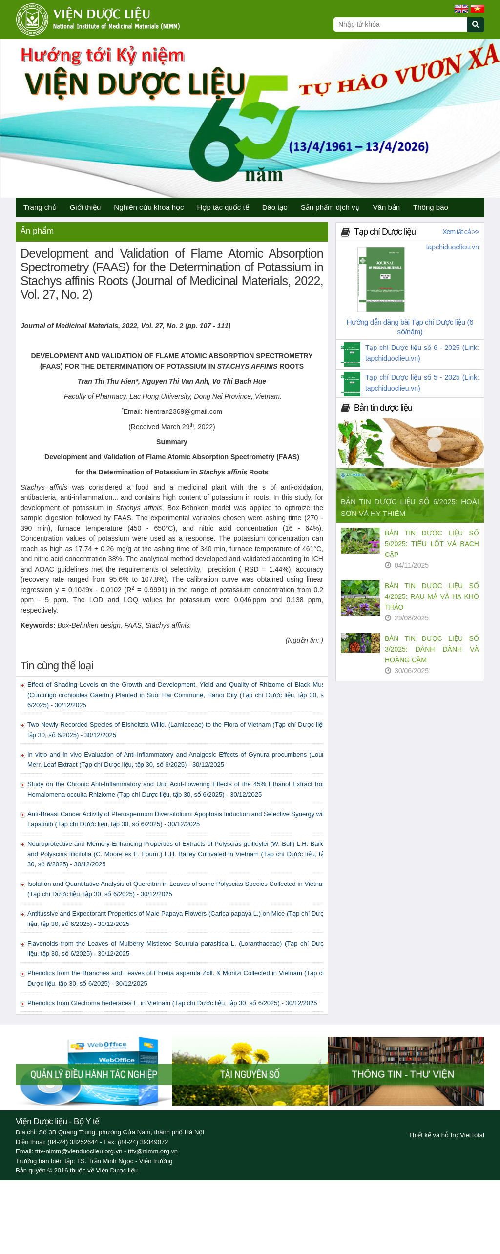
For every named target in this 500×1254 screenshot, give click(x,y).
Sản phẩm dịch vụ (330, 207)
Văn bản (386, 207)
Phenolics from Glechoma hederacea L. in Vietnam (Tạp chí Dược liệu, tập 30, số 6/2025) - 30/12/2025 (172, 1003)
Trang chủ (40, 207)
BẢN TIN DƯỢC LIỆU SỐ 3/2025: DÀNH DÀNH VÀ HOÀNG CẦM (432, 649)
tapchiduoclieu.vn (452, 247)
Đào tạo (275, 207)
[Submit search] (480, 30)
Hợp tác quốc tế (223, 207)
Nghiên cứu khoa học (149, 207)
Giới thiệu (85, 207)
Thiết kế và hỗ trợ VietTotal (446, 1135)
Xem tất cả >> (460, 232)
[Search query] (400, 24)
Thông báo (430, 207)
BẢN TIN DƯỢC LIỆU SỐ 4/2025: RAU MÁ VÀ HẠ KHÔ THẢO (432, 596)
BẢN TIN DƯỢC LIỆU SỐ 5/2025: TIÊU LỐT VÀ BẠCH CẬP (432, 543)
